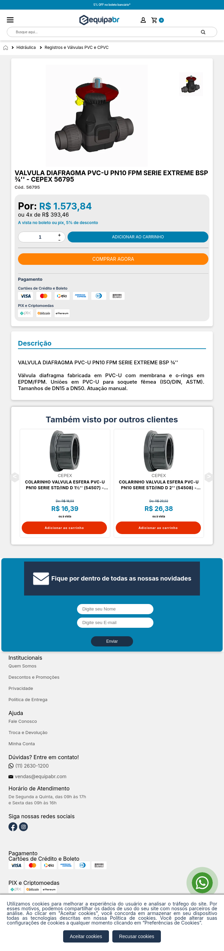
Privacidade (20, 688)
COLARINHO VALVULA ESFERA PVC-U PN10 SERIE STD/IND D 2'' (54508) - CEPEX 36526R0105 (159, 485)
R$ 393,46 (55, 214)
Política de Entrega (28, 699)
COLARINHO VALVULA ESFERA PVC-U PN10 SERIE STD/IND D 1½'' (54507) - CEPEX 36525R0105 (65, 485)
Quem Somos (22, 666)
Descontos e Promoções (33, 677)
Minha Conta (21, 744)
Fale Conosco (22, 721)
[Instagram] (23, 827)
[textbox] (98, 32)
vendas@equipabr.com (41, 776)
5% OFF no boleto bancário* (111, 4)
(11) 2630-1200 (32, 766)
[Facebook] (12, 827)
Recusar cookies (136, 936)
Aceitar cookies (86, 936)
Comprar (138, 237)
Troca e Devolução (28, 732)
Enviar (112, 641)
